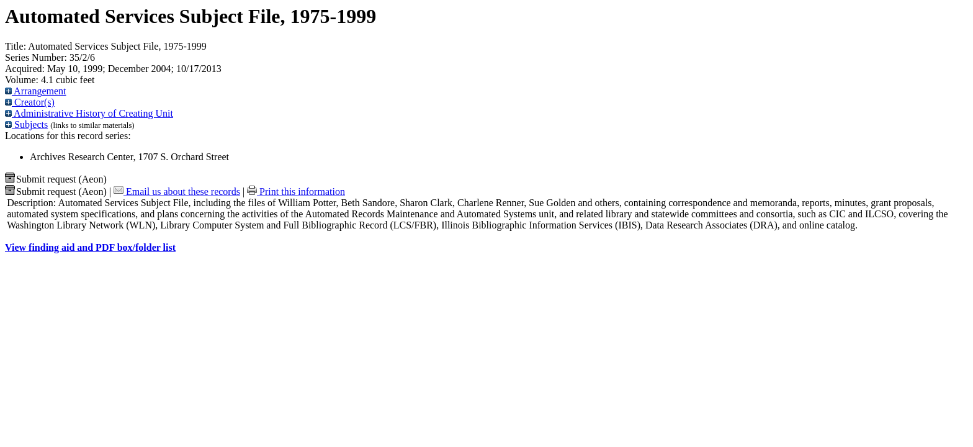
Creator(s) (30, 102)
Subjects (26, 124)
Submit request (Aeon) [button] (56, 179)
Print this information (296, 191)
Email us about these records (177, 191)
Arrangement (35, 91)
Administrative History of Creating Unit (89, 113)
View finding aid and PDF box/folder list (90, 247)
